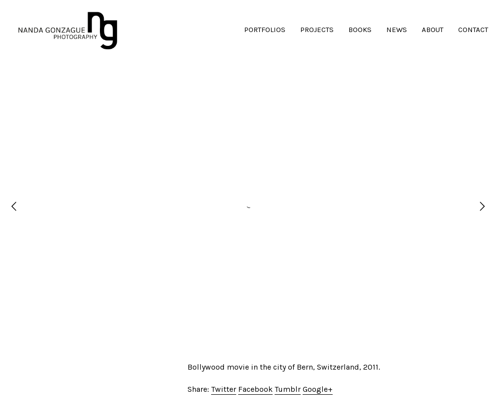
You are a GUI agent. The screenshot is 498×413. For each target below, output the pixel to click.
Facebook (255, 389)
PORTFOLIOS (264, 29)
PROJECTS (317, 29)
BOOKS (360, 29)
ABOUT (432, 29)
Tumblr (288, 389)
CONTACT (473, 29)
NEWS (396, 29)
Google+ (318, 389)
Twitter (223, 389)
